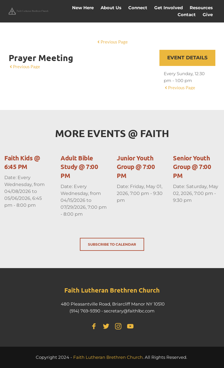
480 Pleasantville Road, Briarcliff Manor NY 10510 (113, 304)
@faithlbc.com (139, 311)
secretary (113, 311)
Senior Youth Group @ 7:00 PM (192, 167)
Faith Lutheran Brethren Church (108, 357)
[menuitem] (82, 7)
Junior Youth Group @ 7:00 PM (136, 167)
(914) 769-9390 (84, 311)
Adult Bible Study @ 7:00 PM (79, 167)
